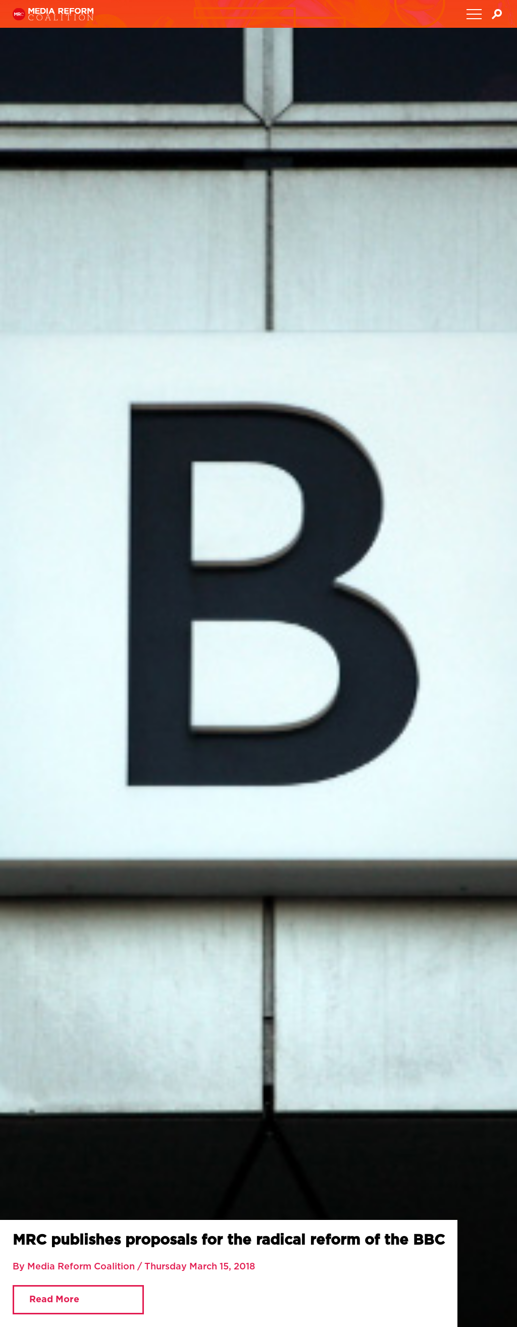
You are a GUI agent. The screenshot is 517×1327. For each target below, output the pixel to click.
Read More (54, 1299)
